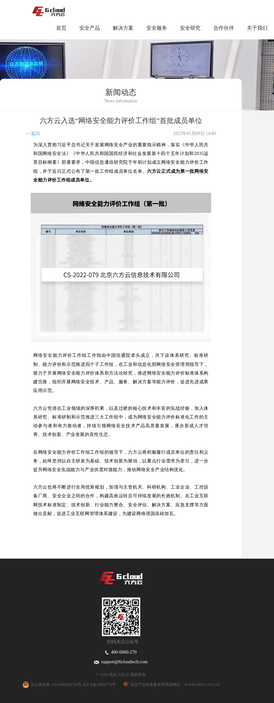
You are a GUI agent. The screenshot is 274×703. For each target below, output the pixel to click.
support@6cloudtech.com (121, 661)
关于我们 (257, 28)
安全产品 (89, 28)
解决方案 (123, 28)
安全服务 (156, 28)
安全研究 (190, 28)
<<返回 (33, 133)
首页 (61, 28)
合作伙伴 (223, 28)
